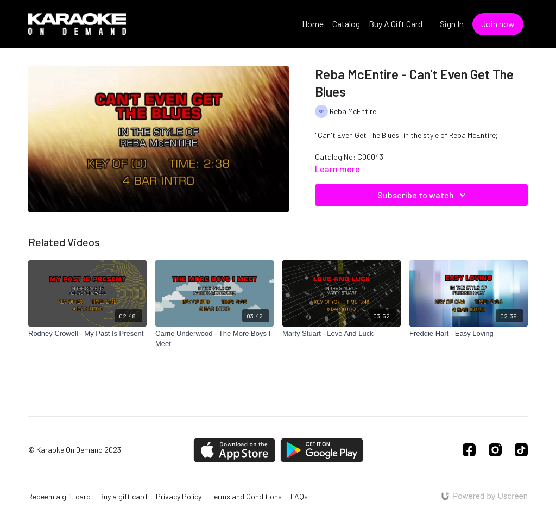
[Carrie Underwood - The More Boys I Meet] (214, 338)
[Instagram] (495, 449)
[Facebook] (469, 449)
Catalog (346, 23)
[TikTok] (521, 449)
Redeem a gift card (59, 496)
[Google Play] (322, 450)
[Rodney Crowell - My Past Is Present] (87, 333)
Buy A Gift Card (395, 23)
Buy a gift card (123, 496)
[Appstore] (234, 450)
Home (313, 23)
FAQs (299, 496)
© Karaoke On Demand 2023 (74, 450)
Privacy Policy (178, 496)
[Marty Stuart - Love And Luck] (341, 333)
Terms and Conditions (246, 496)
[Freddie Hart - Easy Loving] (468, 333)
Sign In (452, 23)
